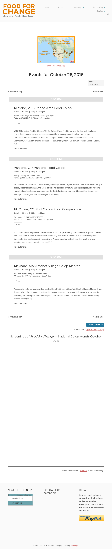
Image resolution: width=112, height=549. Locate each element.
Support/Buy (99, 7)
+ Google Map (44, 118)
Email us (83, 471)
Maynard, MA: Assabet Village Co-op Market (47, 266)
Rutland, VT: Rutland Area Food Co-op (43, 108)
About (61, 7)
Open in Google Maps (95, 329)
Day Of (91, 81)
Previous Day (15, 91)
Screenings (78, 7)
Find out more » (20, 149)
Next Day (98, 91)
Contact (101, 11)
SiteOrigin (74, 545)
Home (47, 7)
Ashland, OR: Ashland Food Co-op (39, 168)
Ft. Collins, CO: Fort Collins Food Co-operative (47, 209)
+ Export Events (95, 325)
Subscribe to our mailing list (19, 495)
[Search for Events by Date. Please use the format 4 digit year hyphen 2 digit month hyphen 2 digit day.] (96, 84)
